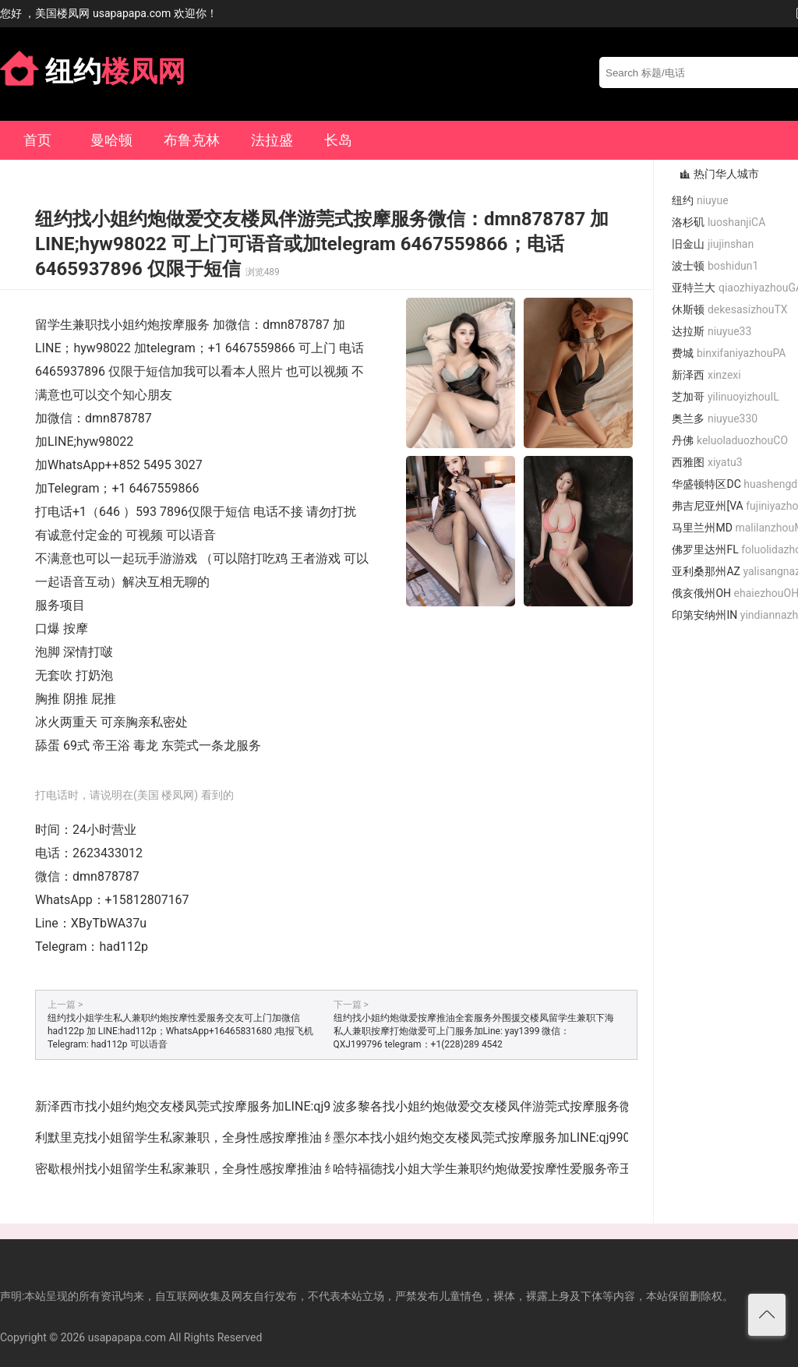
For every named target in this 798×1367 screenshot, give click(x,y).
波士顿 (715, 266)
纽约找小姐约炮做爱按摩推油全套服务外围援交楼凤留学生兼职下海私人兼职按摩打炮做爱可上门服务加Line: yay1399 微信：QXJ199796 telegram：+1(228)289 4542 (474, 1031)
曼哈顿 (111, 140)
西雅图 (707, 462)
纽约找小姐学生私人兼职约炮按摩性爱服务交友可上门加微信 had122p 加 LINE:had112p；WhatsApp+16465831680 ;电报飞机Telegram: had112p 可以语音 (180, 1031)
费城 (729, 353)
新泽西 (706, 375)
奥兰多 (714, 418)
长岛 (338, 140)
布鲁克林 (192, 140)
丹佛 (730, 440)
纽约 (700, 200)
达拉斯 (711, 331)
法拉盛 (272, 140)
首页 (37, 140)
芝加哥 (725, 396)
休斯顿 (729, 309)
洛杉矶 (718, 222)
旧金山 (713, 244)
